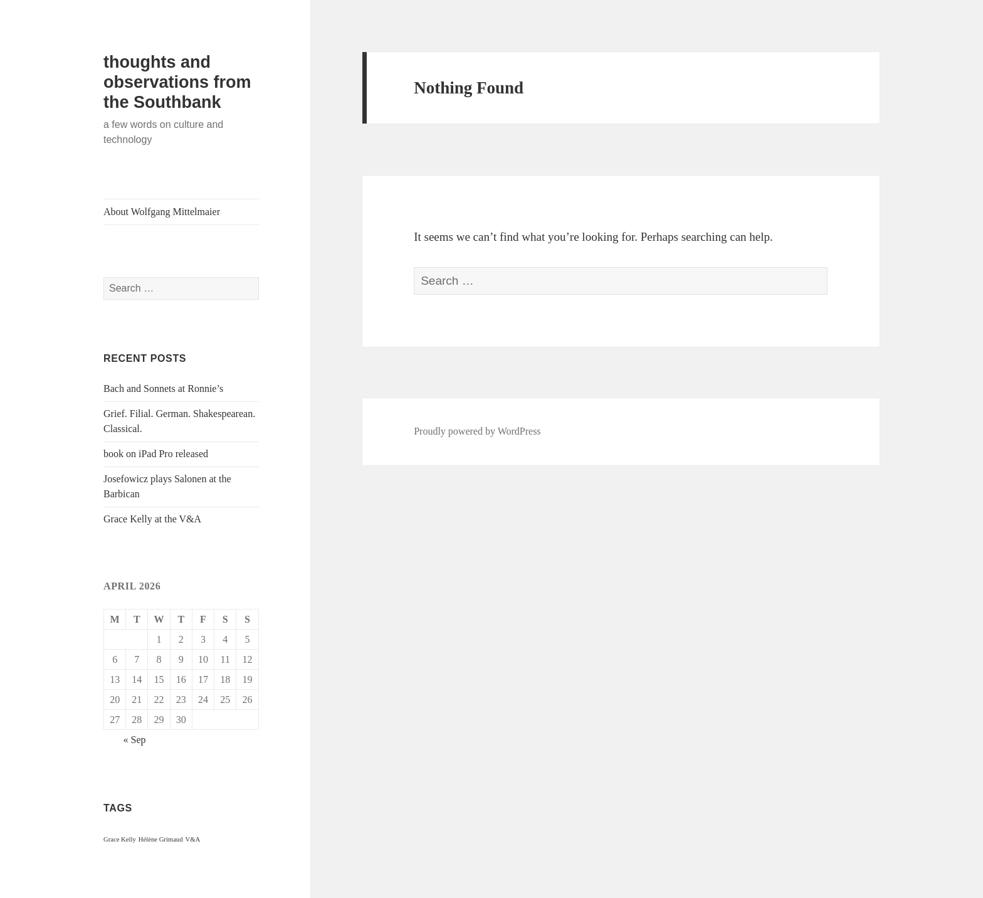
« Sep (135, 739)
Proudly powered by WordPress (477, 431)
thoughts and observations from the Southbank (177, 82)
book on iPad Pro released (155, 453)
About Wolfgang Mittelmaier (161, 211)
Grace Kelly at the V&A (152, 519)
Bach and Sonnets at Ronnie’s (163, 388)
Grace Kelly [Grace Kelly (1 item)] (119, 839)
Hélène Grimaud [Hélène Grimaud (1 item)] (161, 839)
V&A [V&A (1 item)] (193, 839)
